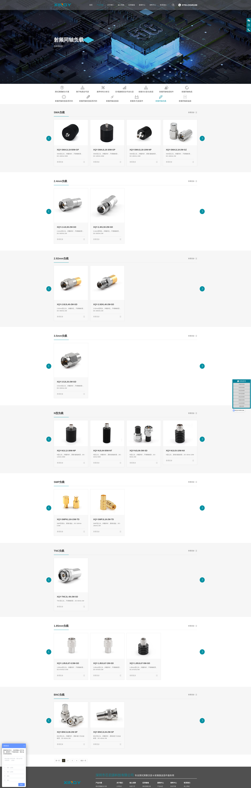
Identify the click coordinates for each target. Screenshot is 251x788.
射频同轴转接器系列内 (64, 98)
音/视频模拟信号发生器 (124, 89)
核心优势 (121, 5)
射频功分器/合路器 (146, 89)
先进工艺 (132, 786)
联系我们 (163, 5)
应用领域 (131, 5)
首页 (91, 5)
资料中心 (153, 5)
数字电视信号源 (82, 89)
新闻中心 (142, 5)
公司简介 (119, 786)
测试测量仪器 (146, 786)
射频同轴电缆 (187, 89)
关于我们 (110, 5)
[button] (48, 138)
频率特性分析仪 (103, 89)
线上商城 (186, 786)
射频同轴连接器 (112, 98)
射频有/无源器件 (136, 98)
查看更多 (191, 112)
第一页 (58, 760)
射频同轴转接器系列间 (88, 98)
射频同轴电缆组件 (166, 89)
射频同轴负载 (160, 98)
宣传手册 (173, 786)
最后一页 (83, 760)
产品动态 (160, 786)
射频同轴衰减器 (185, 98)
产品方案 (100, 5)
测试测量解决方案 (62, 89)
